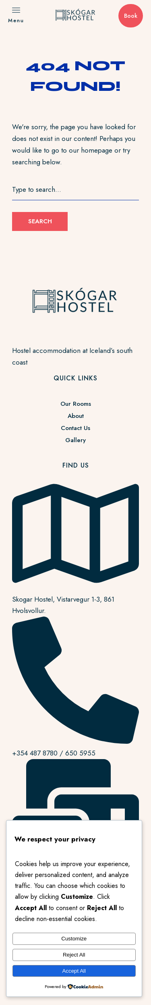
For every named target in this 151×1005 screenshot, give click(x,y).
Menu (16, 20)
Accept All (74, 971)
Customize (74, 939)
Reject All (74, 955)
